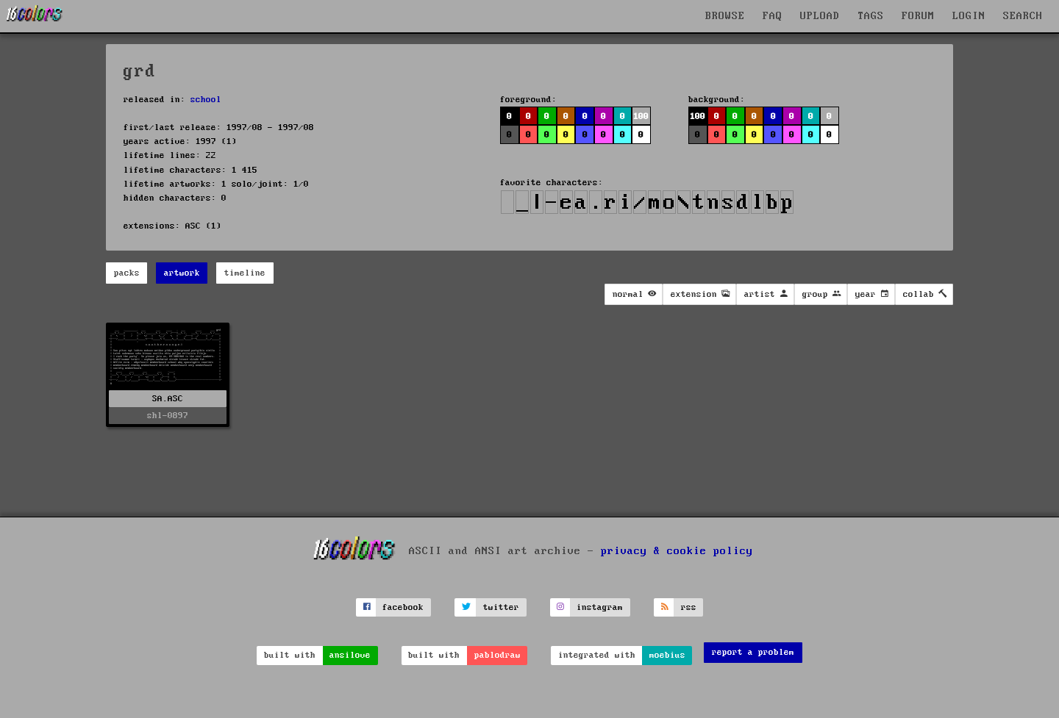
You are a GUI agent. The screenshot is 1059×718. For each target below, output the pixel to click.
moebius (667, 655)
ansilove (350, 655)
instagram (600, 607)
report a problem (753, 652)
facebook (403, 607)
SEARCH (1023, 16)
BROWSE (725, 16)
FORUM (918, 16)
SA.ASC (167, 398)
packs (127, 273)
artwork (182, 273)
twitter (501, 607)
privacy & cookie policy (677, 551)
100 (641, 116)
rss (688, 607)
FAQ (772, 16)
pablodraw (497, 655)
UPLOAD (820, 16)
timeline (244, 273)
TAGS (870, 16)
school (205, 99)
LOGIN (968, 16)
